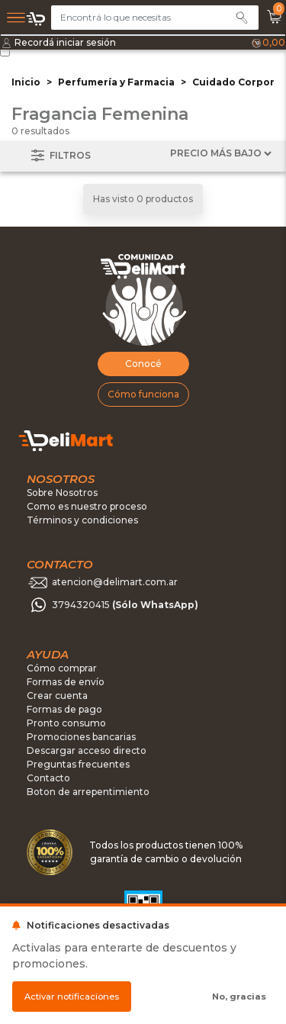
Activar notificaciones (71, 996)
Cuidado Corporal (238, 82)
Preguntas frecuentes (78, 764)
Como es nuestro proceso (87, 506)
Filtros (59, 156)
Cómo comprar (62, 668)
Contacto (48, 778)
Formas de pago (64, 709)
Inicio (25, 82)
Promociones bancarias (81, 736)
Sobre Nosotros (62, 492)
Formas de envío (65, 681)
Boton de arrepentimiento (88, 791)
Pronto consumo (66, 723)
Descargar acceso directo (86, 750)
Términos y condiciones (82, 520)
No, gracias (239, 996)
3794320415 (125, 605)
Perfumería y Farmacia (116, 82)
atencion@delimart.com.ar (115, 582)
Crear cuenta (57, 695)
